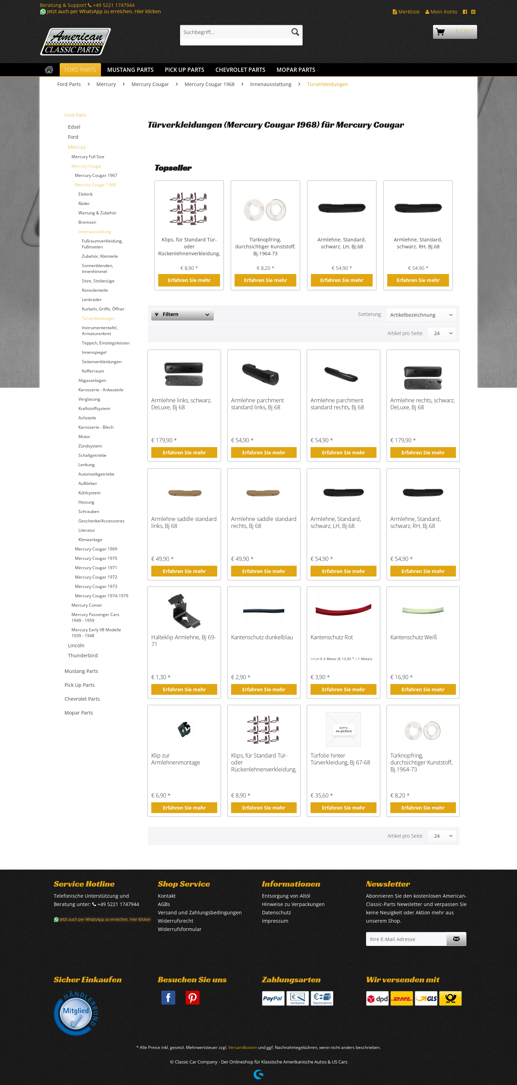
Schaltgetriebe (92, 455)
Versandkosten (242, 1047)
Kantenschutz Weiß (413, 637)
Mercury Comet (86, 605)
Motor (84, 436)
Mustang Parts (81, 671)
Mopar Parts (79, 712)
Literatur (86, 530)
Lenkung (86, 465)
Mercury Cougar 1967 (96, 175)
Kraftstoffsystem (94, 408)
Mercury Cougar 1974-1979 (101, 596)
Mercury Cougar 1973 (96, 586)
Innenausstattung (94, 231)
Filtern (166, 314)
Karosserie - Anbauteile (101, 390)
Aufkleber (87, 483)
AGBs (164, 904)
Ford (73, 137)
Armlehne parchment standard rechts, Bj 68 (337, 404)
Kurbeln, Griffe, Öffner (103, 309)
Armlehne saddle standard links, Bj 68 (184, 522)
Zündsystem (90, 446)
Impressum (275, 920)
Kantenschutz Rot (332, 637)
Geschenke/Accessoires (101, 521)
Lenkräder (92, 299)
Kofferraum (93, 371)
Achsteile (87, 418)
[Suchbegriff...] (241, 32)
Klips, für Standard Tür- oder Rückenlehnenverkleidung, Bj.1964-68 (189, 246)
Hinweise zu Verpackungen (293, 904)
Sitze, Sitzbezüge (98, 281)
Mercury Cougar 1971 (96, 568)
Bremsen (87, 222)
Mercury (77, 147)
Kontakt (167, 895)
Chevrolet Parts (82, 698)
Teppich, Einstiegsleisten (105, 343)
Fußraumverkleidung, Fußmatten (102, 244)
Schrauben (88, 511)
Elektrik (85, 194)
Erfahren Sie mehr (189, 280)
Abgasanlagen (92, 380)
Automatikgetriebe (96, 474)
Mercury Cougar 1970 (96, 558)
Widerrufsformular (180, 929)
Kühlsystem (89, 493)
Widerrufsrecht (175, 920)
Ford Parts (76, 115)
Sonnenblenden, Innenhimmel (97, 268)
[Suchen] (295, 32)
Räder (84, 203)
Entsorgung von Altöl (286, 895)
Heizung (86, 502)
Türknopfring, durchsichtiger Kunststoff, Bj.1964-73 (265, 246)
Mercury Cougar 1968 (95, 185)
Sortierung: (370, 314)
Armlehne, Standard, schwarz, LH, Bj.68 (341, 243)
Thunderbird (83, 655)
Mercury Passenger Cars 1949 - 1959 (95, 617)
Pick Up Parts (80, 685)
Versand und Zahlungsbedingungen (200, 912)
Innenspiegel (94, 352)
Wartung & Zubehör (97, 213)
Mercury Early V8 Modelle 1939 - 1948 (96, 633)
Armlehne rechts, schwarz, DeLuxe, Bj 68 (422, 404)
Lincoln (76, 645)
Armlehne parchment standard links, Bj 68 (257, 404)
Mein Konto (441, 11)
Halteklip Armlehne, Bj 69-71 (183, 641)
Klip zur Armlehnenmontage (175, 759)
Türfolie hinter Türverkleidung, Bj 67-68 (340, 759)
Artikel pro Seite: (405, 333)
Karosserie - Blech (95, 427)
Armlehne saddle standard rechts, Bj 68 (264, 522)
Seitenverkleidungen (101, 362)
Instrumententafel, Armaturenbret (100, 330)
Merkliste (406, 11)
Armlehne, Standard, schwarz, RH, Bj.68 (418, 243)
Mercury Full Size (87, 157)
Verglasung (89, 399)
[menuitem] (241, 35)
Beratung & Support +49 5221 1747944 (87, 5)
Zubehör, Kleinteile (100, 256)
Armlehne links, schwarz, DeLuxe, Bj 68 (181, 404)
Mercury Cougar (86, 166)
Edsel (74, 126)
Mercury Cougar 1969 (96, 549)
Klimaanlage (90, 539)
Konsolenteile (95, 290)
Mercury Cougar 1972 (96, 577)
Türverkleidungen (98, 318)
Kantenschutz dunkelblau (262, 637)
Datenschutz (276, 912)
